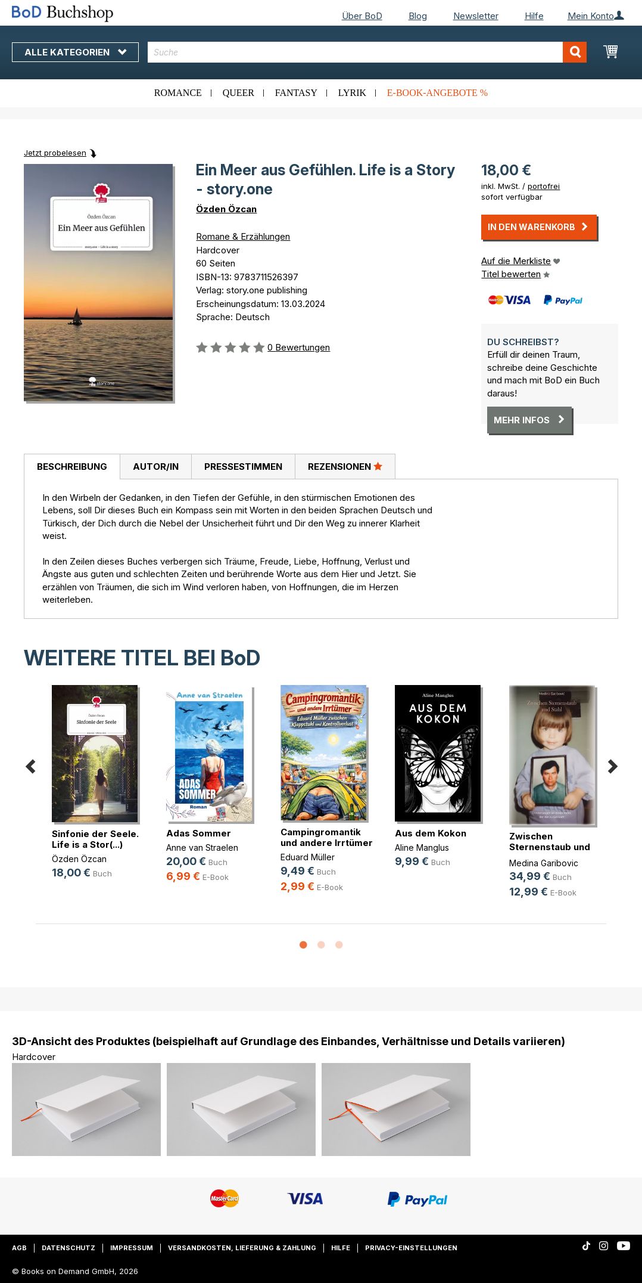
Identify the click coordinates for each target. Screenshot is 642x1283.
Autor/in (156, 466)
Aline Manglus (422, 847)
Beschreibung (72, 466)
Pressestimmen (243, 466)
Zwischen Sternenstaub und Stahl (549, 846)
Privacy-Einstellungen (411, 1248)
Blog (418, 15)
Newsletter (475, 15)
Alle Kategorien (75, 52)
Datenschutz (68, 1248)
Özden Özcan (226, 209)
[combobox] (367, 52)
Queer (238, 93)
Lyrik (352, 93)
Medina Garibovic (543, 863)
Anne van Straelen (202, 847)
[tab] (72, 467)
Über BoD (362, 15)
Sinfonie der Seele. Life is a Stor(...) (95, 839)
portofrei (544, 186)
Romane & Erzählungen (243, 236)
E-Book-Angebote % (437, 93)
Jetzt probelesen (55, 152)
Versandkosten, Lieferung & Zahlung (242, 1248)
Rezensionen (345, 466)
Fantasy (296, 93)
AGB (19, 1248)
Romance (178, 93)
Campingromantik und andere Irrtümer (327, 837)
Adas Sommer (198, 833)
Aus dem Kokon (430, 833)
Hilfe (534, 15)
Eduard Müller (308, 857)
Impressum (131, 1248)
